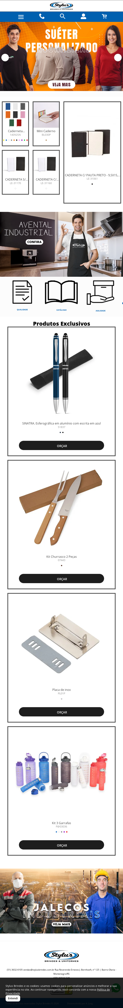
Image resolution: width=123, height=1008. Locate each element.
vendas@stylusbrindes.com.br (38, 969)
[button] (5, 57)
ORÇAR (61, 446)
